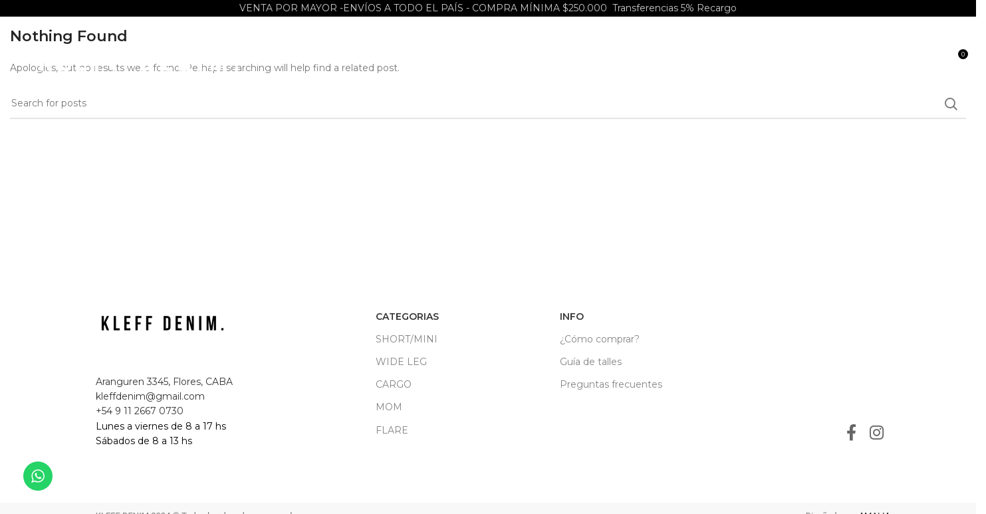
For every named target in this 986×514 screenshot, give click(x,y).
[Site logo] (139, 59)
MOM (389, 407)
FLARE (392, 430)
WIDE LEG (401, 362)
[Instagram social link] (876, 433)
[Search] (929, 60)
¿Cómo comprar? (600, 339)
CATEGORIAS (407, 316)
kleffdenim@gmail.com (150, 396)
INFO (572, 316)
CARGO (394, 384)
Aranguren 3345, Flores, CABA (164, 382)
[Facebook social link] (851, 433)
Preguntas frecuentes (611, 384)
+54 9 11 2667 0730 (140, 411)
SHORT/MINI (406, 339)
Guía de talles (591, 362)
